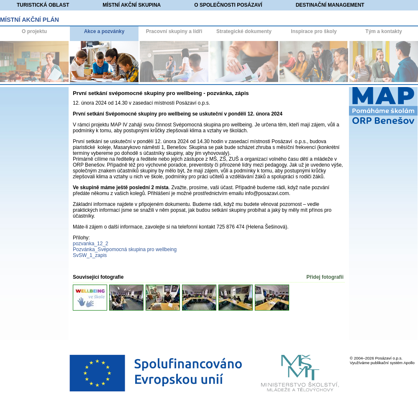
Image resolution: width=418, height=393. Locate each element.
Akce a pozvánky (104, 31)
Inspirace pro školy (313, 31)
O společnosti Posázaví (228, 5)
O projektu (34, 31)
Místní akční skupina (132, 5)
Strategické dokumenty (244, 31)
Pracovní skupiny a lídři (174, 31)
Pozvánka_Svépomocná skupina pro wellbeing (125, 249)
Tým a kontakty (383, 31)
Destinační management (330, 5)
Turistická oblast (43, 5)
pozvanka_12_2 (90, 244)
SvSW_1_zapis (90, 255)
